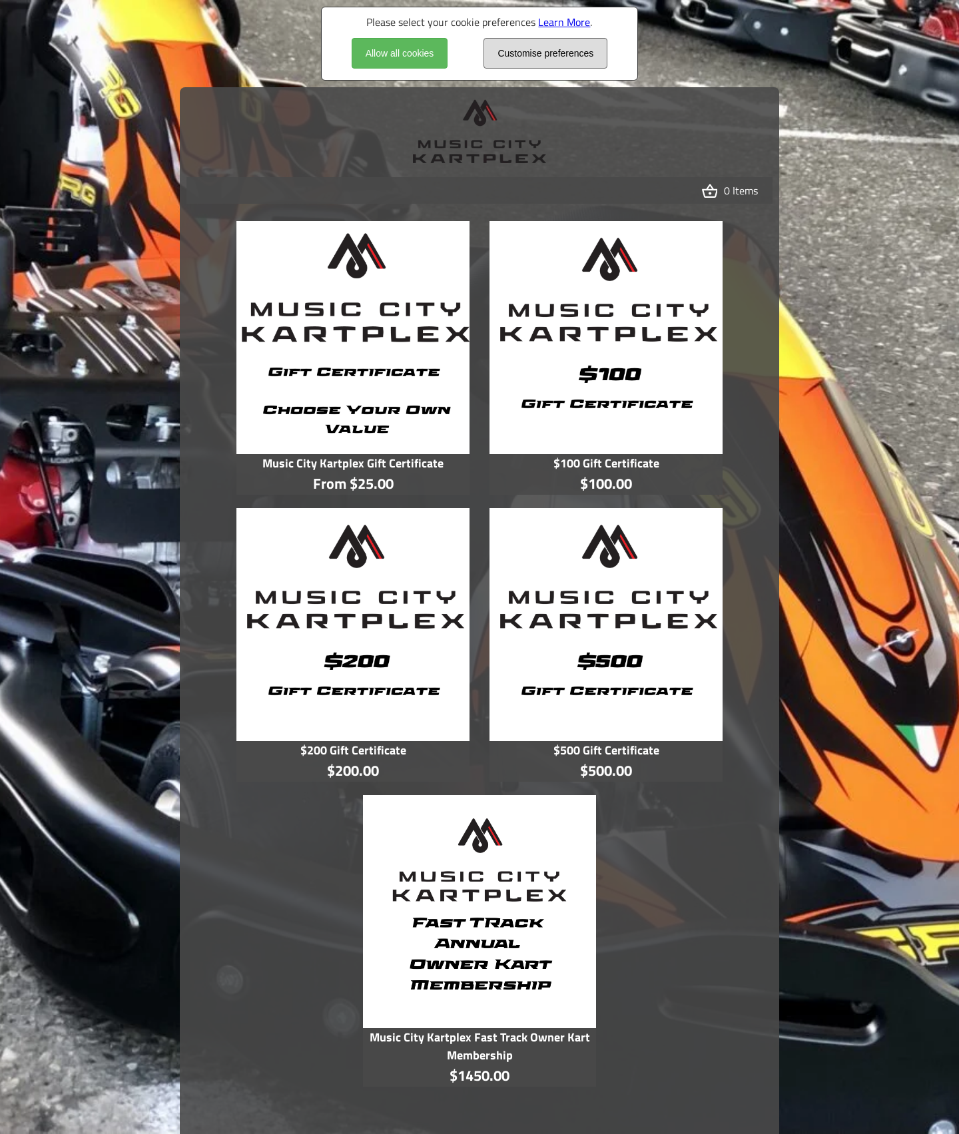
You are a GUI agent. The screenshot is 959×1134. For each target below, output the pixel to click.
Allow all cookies (400, 53)
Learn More (564, 22)
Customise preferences (545, 53)
